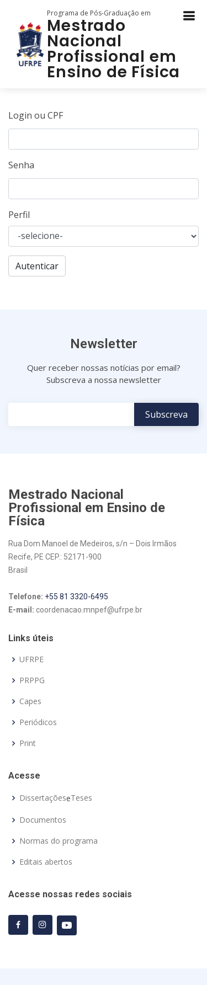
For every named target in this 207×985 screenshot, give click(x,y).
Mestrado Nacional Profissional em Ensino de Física (113, 49)
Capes (30, 701)
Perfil (19, 215)
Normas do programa (58, 841)
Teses (81, 798)
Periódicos (38, 722)
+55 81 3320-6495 (76, 596)
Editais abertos (45, 862)
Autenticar (37, 266)
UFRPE (31, 659)
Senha (21, 165)
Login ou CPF (35, 115)
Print (27, 743)
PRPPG (32, 680)
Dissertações (42, 798)
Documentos (42, 820)
